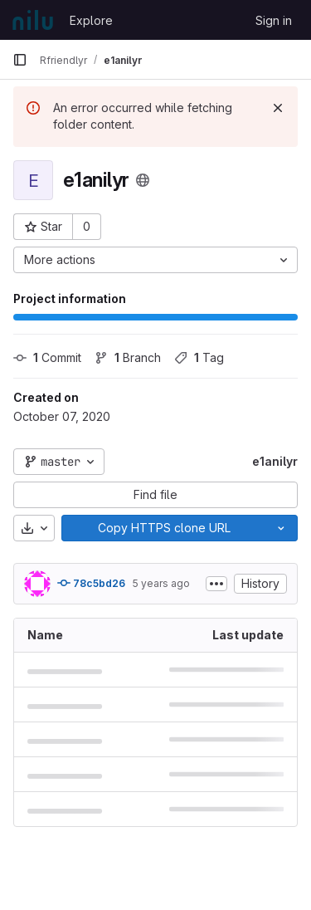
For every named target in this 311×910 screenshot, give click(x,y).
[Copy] (163, 528)
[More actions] (155, 260)
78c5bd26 (91, 583)
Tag (199, 357)
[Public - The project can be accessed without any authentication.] (142, 180)
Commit (47, 357)
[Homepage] (32, 20)
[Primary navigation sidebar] (20, 59)
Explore (91, 20)
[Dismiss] (278, 108)
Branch (128, 357)
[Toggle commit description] (216, 583)
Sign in (273, 20)
